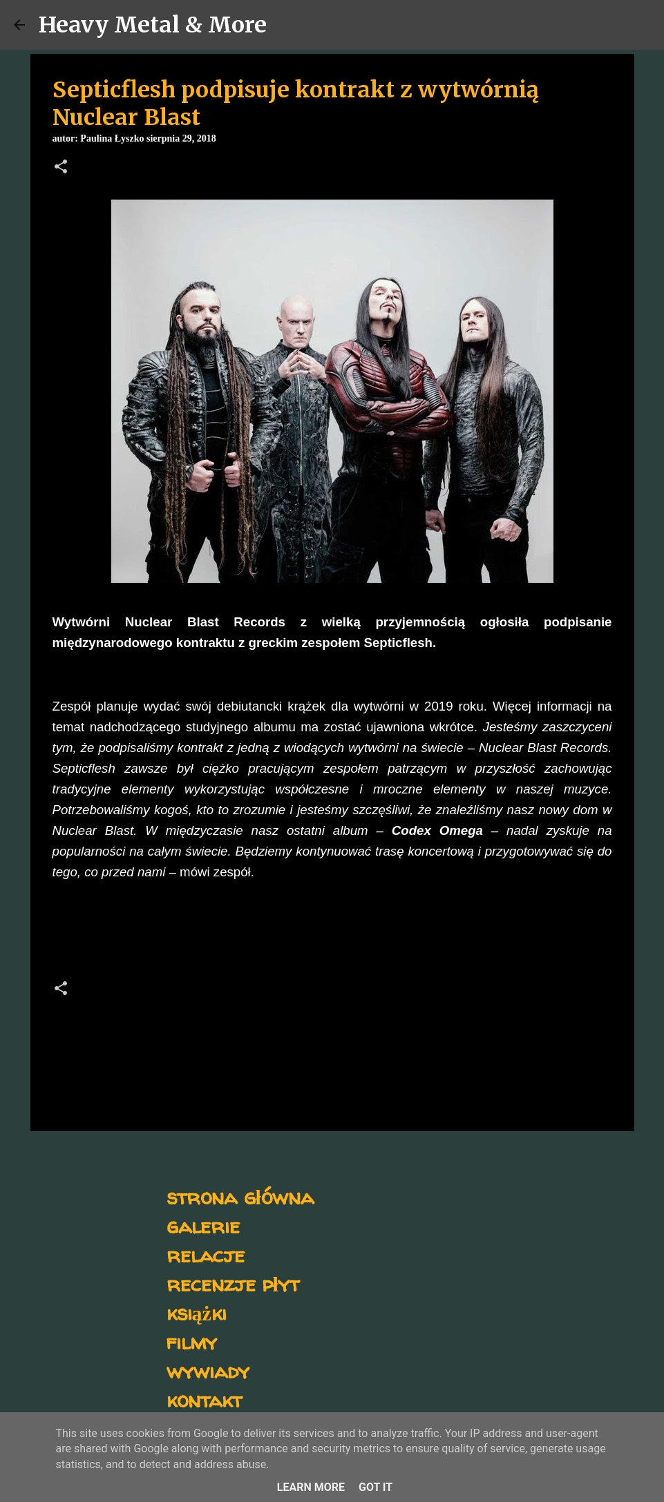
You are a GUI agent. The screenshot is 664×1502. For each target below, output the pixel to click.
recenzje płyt (233, 1283)
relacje (206, 1254)
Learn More (311, 1487)
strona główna (240, 1196)
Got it (375, 1487)
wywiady (208, 1370)
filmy (192, 1341)
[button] (61, 167)
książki (197, 1312)
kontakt (204, 1399)
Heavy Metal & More (153, 25)
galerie (203, 1225)
